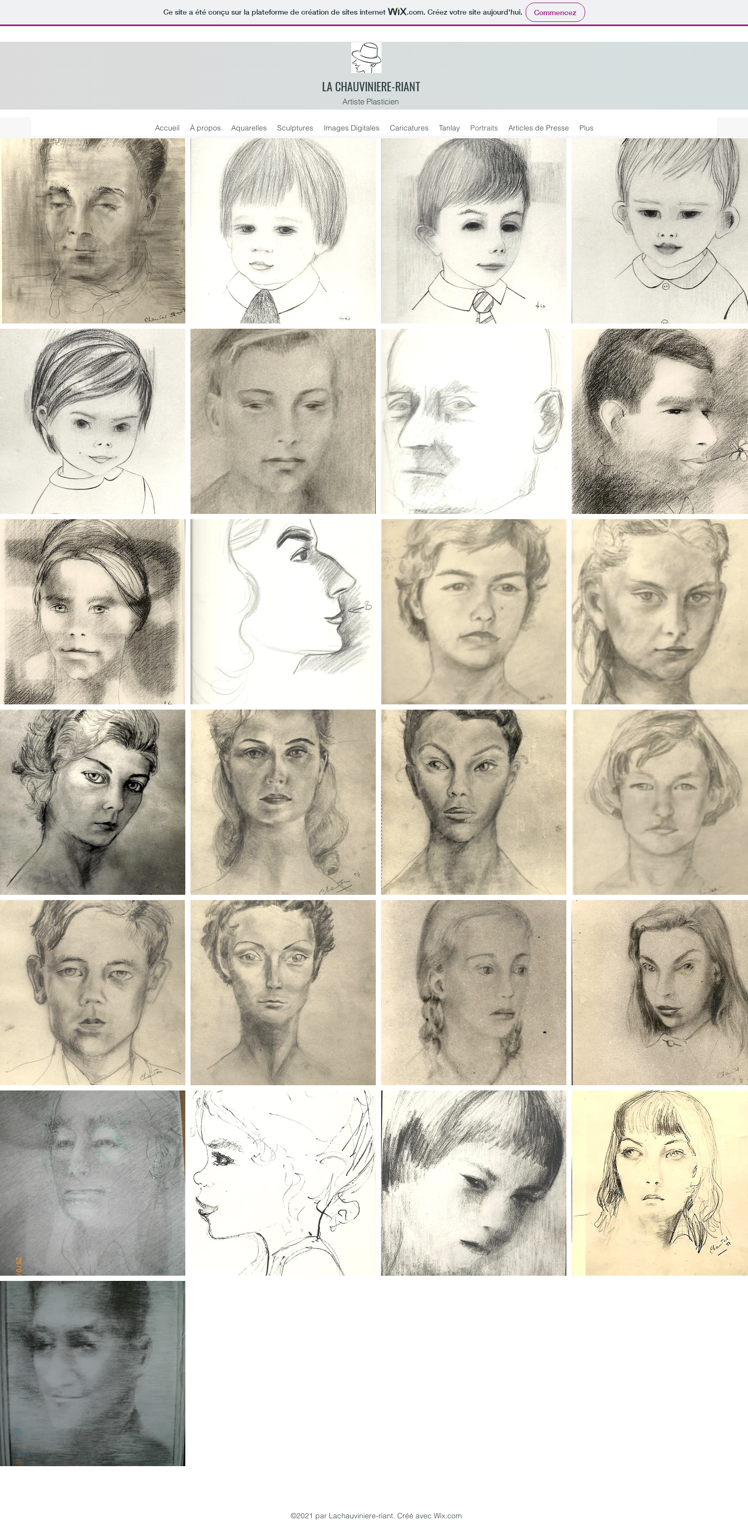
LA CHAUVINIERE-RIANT (371, 86)
